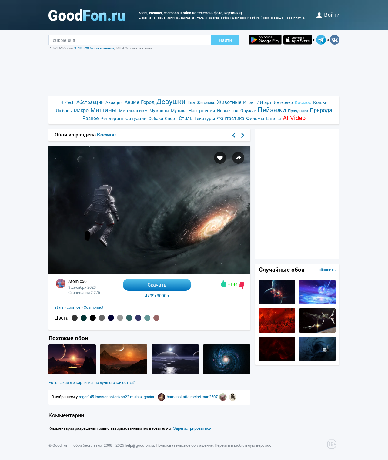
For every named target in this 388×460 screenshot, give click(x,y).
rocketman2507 (204, 396)
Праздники (298, 110)
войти (328, 14)
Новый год (228, 110)
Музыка (179, 110)
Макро (81, 110)
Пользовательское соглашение (184, 445)
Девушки (171, 101)
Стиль (185, 118)
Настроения (202, 110)
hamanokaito (178, 396)
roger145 (87, 396)
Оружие (248, 110)
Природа (321, 110)
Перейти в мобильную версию (242, 445)
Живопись (206, 102)
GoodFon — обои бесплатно (77, 445)
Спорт (171, 118)
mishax (137, 396)
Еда (191, 102)
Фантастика (230, 118)
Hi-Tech (67, 102)
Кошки (320, 102)
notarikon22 (119, 396)
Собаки (156, 118)
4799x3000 (157, 296)
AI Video (294, 117)
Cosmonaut (94, 307)
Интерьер (283, 102)
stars (59, 307)
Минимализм (133, 110)
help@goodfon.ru (139, 445)
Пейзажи (272, 109)
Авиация (114, 102)
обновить (327, 269)
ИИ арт (264, 102)
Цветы (273, 118)
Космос (303, 102)
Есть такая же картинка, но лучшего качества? (91, 382)
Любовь (64, 110)
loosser (102, 396)
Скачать (157, 284)
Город (148, 102)
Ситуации (136, 118)
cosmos (74, 307)
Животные (229, 102)
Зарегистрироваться (192, 428)
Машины (103, 109)
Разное (90, 118)
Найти (225, 40)
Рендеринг (112, 118)
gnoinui (150, 396)
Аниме (132, 102)
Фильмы (255, 118)
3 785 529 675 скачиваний (94, 48)
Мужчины (159, 110)
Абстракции (90, 102)
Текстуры (204, 118)
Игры (249, 102)
